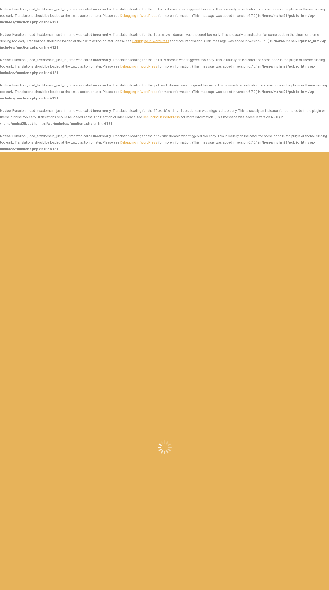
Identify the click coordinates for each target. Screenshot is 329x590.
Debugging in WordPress (138, 16)
